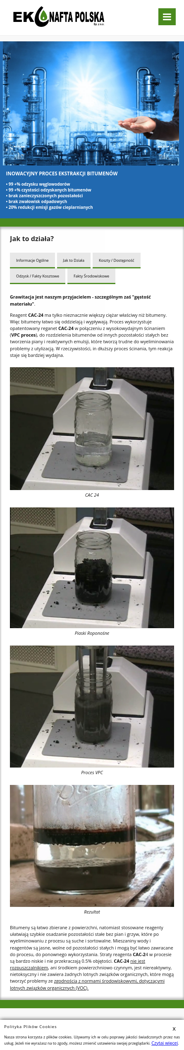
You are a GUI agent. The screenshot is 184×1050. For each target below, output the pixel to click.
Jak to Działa (73, 259)
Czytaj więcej (162, 1043)
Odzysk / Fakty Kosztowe (37, 274)
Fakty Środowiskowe (90, 274)
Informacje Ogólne (32, 259)
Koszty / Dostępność (115, 259)
